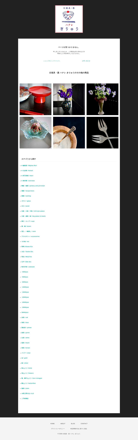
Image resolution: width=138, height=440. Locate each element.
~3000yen (25, 272)
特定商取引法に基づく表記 (78, 428)
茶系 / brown (26, 348)
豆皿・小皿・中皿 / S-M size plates (33, 211)
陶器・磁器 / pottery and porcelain (33, 186)
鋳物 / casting (26, 196)
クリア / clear (26, 353)
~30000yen (25, 307)
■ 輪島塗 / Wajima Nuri (29, 165)
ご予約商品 (25, 398)
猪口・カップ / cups (28, 221)
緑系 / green (26, 332)
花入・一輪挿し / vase (29, 231)
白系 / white (25, 337)
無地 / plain (25, 388)
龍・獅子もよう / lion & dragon (32, 378)
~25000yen (25, 302)
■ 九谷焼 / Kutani (27, 170)
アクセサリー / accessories (31, 236)
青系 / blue (25, 322)
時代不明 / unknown (28, 267)
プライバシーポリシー (58, 428)
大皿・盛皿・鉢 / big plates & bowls (34, 216)
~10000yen (25, 287)
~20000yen (25, 297)
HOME (52, 423)
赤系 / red (25, 317)
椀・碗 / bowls (26, 226)
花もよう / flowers (28, 373)
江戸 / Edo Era (26, 262)
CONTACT (84, 423)
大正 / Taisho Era (27, 251)
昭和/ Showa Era (27, 246)
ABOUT (62, 423)
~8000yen (25, 282)
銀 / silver (25, 363)
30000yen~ (25, 312)
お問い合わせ (86, 61)
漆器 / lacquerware (28, 191)
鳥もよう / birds (27, 368)
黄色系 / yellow (27, 327)
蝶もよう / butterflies (29, 383)
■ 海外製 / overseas (28, 180)
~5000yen (25, 277)
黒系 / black (25, 343)
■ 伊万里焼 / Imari (27, 175)
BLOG (73, 423)
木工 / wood (25, 206)
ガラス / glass (26, 201)
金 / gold (24, 358)
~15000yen (25, 292)
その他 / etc (25, 241)
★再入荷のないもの (28, 393)
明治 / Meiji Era (27, 256)
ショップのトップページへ (52, 61)
